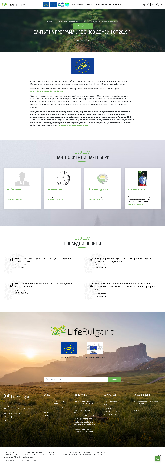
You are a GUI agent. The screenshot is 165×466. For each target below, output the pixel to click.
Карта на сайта (50, 415)
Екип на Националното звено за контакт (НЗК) (55, 402)
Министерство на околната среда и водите (146, 402)
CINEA (136, 410)
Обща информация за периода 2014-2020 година (84, 430)
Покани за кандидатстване (85, 419)
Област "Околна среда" (83, 407)
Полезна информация (112, 411)
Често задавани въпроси (84, 415)
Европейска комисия (142, 407)
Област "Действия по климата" (83, 411)
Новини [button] (98, 5)
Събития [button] (104, 5)
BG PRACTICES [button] (90, 5)
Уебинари (111, 5)
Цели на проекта (111, 401)
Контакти (48, 412)
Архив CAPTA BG (110, 415)
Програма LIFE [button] (81, 5)
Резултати (108, 408)
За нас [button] (74, 5)
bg (153, 4)
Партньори (118, 5)
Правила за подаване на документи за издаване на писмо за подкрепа (84, 424)
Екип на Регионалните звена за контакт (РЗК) (55, 408)
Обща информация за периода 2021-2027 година (84, 402)
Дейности (108, 405)
